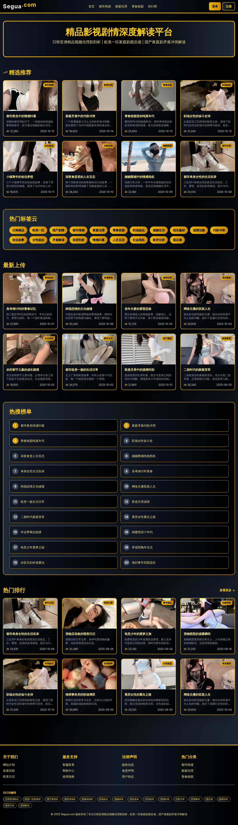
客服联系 (68, 765)
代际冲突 (219, 230)
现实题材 (179, 230)
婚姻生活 (159, 230)
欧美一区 (38, 230)
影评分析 (159, 240)
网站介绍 (9, 765)
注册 (229, 6)
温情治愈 (199, 230)
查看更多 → (227, 590)
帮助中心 (68, 770)
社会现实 (139, 240)
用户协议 (128, 776)
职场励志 (139, 230)
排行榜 (152, 6)
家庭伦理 (121, 6)
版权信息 (128, 765)
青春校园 (138, 6)
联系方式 (9, 776)
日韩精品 (18, 230)
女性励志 (38, 240)
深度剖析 (78, 240)
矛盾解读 (58, 240)
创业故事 (18, 240)
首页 (91, 6)
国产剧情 (58, 230)
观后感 (177, 240)
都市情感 (105, 6)
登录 (215, 6)
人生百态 (119, 240)
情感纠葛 (98, 240)
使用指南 (68, 776)
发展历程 (9, 770)
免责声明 (128, 770)
